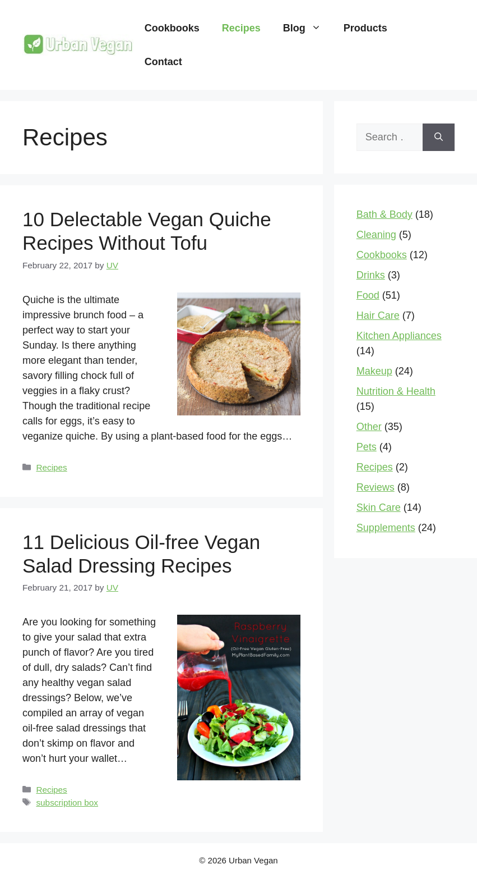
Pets (366, 446)
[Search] (439, 137)
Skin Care (378, 507)
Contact (163, 61)
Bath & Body (384, 214)
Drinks (370, 275)
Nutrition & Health (396, 391)
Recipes (241, 28)
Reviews (375, 487)
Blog (307, 28)
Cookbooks (172, 28)
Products (365, 28)
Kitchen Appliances (399, 335)
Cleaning (376, 234)
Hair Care (378, 315)
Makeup (374, 371)
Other (369, 426)
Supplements (385, 527)
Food (367, 295)
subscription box (67, 802)
